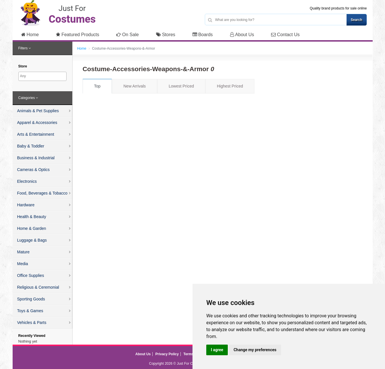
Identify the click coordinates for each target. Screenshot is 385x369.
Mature (23, 252)
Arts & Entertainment (35, 134)
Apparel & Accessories (37, 122)
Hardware (26, 205)
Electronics (27, 181)
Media (22, 263)
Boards (202, 34)
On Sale (127, 34)
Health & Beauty (31, 216)
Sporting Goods (31, 299)
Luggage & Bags (32, 240)
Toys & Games (30, 310)
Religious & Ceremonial (38, 287)
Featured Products (77, 34)
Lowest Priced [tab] (181, 86)
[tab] (42, 48)
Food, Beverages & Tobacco (42, 193)
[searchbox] (43, 76)
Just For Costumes (191, 364)
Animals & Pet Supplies (38, 110)
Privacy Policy (167, 354)
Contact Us (285, 34)
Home (30, 34)
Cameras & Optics (33, 169)
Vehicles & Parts (31, 322)
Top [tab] (97, 86)
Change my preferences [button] (255, 349)
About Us (242, 34)
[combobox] (42, 76)
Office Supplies (30, 275)
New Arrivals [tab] (134, 86)
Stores (165, 34)
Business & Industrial (36, 158)
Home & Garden (31, 228)
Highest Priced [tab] (230, 86)
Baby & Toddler (30, 146)
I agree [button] (217, 349)
